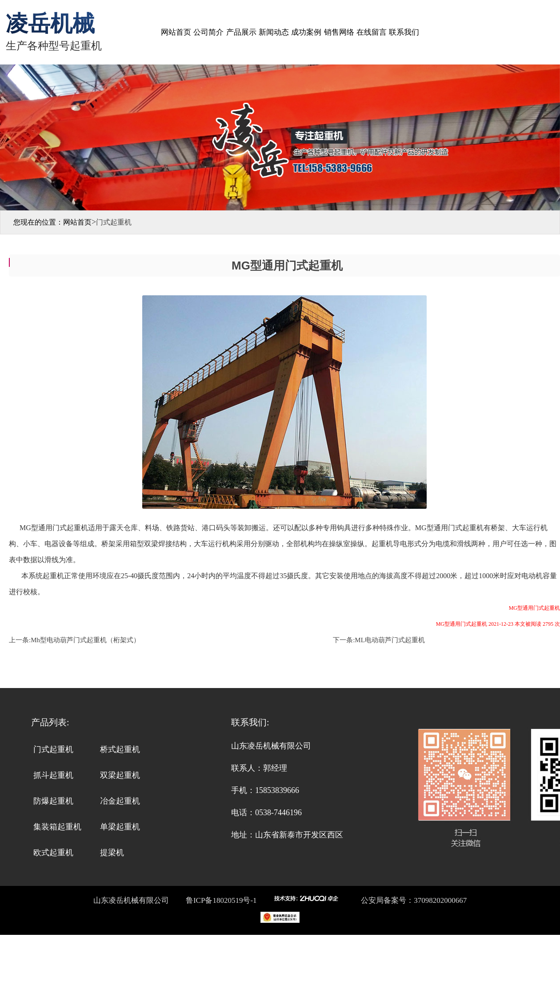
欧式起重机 (53, 852)
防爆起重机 (53, 801)
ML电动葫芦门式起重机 (390, 640)
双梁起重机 (120, 775)
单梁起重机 (120, 826)
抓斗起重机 (53, 775)
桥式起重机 (120, 749)
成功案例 (306, 32)
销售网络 (339, 32)
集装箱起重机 (57, 826)
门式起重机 (53, 749)
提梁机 (112, 852)
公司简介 (208, 32)
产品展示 (241, 32)
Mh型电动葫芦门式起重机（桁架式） (85, 640)
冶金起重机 (120, 801)
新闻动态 (274, 32)
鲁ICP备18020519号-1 (220, 900)
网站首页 (176, 32)
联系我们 (404, 32)
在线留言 (371, 32)
